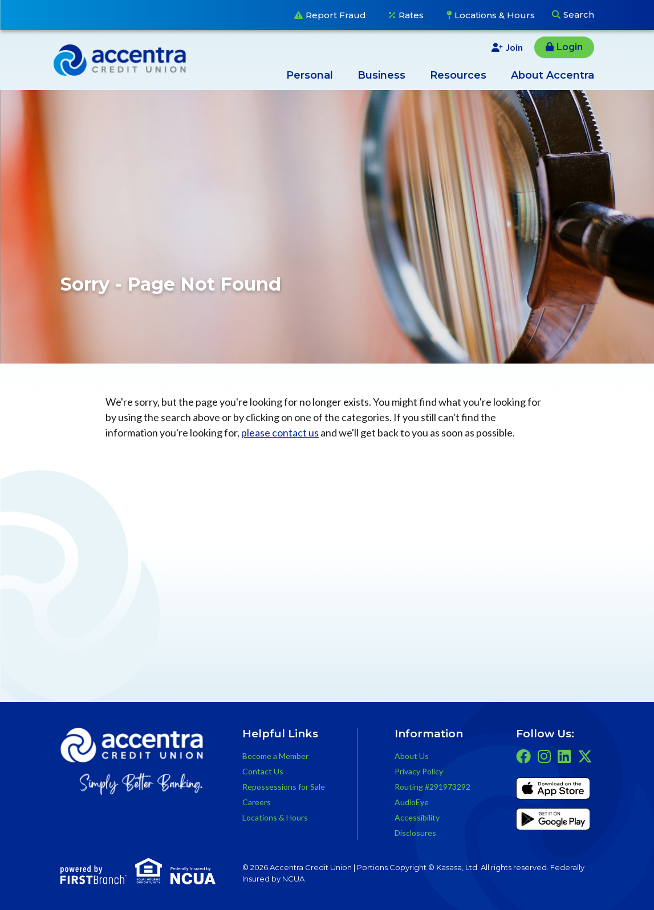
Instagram (544, 756)
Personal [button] (309, 75)
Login (569, 47)
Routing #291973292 (432, 786)
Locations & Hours (494, 15)
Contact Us (262, 771)
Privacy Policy (419, 771)
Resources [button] (458, 75)
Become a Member (275, 756)
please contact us (280, 432)
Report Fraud (336, 15)
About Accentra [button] (552, 75)
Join (514, 47)
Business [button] (381, 75)
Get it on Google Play (553, 821)
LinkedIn (564, 756)
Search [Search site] (578, 14)
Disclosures (415, 833)
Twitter (585, 756)
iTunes (553, 790)
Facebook (523, 756)
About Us (412, 756)
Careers (256, 802)
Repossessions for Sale (283, 786)
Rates (411, 15)
